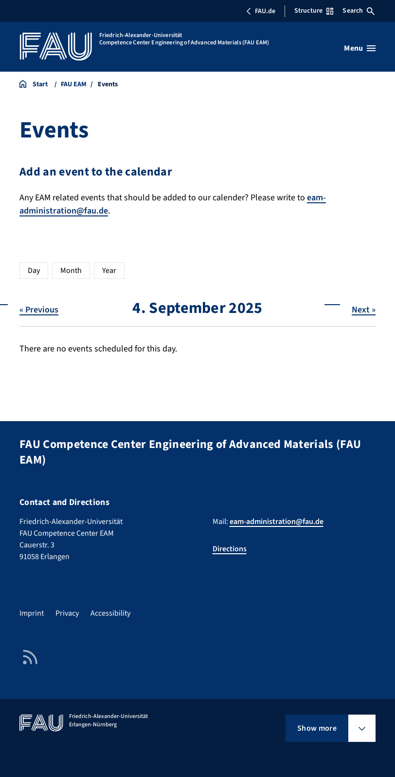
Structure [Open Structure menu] (313, 11)
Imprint (31, 613)
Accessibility (110, 613)
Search (358, 11)
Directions (230, 549)
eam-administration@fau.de (276, 521)
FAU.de (261, 11)
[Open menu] (360, 48)
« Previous (38, 310)
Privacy (67, 613)
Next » (364, 310)
